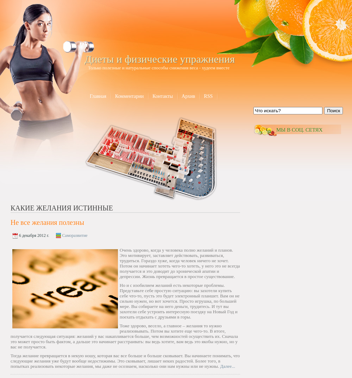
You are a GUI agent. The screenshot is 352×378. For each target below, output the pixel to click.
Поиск (333, 110)
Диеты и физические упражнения (159, 59)
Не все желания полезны (47, 222)
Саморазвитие (75, 235)
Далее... (227, 366)
